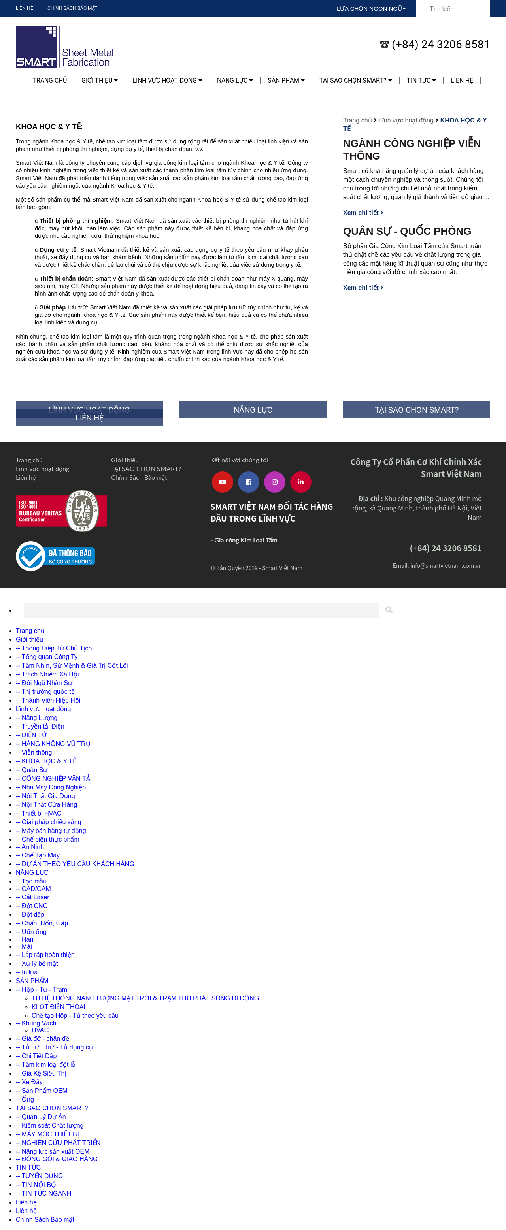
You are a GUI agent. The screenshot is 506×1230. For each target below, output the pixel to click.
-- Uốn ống (31, 932)
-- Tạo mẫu (31, 881)
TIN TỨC (421, 80)
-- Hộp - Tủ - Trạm (41, 989)
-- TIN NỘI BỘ (36, 1184)
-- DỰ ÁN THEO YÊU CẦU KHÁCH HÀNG (75, 864)
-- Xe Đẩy (29, 1082)
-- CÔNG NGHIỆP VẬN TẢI (54, 778)
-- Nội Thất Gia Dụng (45, 796)
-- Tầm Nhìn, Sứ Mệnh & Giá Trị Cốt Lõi (72, 665)
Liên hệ (24, 8)
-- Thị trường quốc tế (45, 691)
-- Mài (24, 946)
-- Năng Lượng (37, 717)
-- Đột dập (30, 914)
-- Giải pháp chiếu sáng (48, 822)
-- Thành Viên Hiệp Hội (48, 700)
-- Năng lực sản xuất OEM (52, 1151)
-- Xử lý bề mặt (37, 963)
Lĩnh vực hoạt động (167, 80)
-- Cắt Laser (32, 897)
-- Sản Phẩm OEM (42, 1090)
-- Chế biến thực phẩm (47, 839)
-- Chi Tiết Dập (36, 1056)
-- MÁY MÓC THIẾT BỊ (47, 1134)
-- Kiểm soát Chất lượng (49, 1125)
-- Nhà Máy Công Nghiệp (51, 787)
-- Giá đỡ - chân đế (42, 1038)
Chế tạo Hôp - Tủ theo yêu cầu (75, 1015)
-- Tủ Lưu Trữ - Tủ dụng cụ (54, 1047)
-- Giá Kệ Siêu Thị (41, 1073)
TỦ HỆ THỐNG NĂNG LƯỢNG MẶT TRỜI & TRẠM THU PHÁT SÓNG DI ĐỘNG (145, 998)
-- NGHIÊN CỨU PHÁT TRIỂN (58, 1143)
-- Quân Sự (31, 770)
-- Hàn (24, 939)
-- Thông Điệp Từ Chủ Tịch (54, 648)
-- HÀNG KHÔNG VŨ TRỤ (53, 743)
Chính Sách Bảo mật (72, 8)
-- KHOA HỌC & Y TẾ (46, 761)
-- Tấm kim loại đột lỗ (46, 1064)
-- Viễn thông (34, 752)
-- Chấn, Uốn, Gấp (42, 923)
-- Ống (25, 1099)
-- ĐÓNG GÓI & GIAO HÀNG (57, 1159)
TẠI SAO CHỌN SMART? (355, 80)
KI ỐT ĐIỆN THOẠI (58, 1007)
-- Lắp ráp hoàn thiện (45, 954)
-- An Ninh (30, 847)
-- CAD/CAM (33, 888)
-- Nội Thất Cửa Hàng (46, 804)
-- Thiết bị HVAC (39, 813)
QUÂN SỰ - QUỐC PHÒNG (407, 231)
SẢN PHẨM (286, 80)
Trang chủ (49, 80)
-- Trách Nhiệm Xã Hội (47, 674)
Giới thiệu (99, 80)
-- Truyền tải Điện (40, 726)
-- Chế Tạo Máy (38, 855)
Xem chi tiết (363, 212)
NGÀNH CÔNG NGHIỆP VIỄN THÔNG (412, 150)
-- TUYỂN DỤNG (39, 1176)
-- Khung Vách (36, 1023)
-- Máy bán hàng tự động (51, 830)
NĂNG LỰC (235, 80)
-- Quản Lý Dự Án (41, 1116)
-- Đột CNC (31, 905)
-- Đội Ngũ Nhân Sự (44, 683)
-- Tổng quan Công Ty (46, 657)
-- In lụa (27, 972)
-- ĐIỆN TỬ (31, 735)
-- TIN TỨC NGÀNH (43, 1193)
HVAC (40, 1030)
